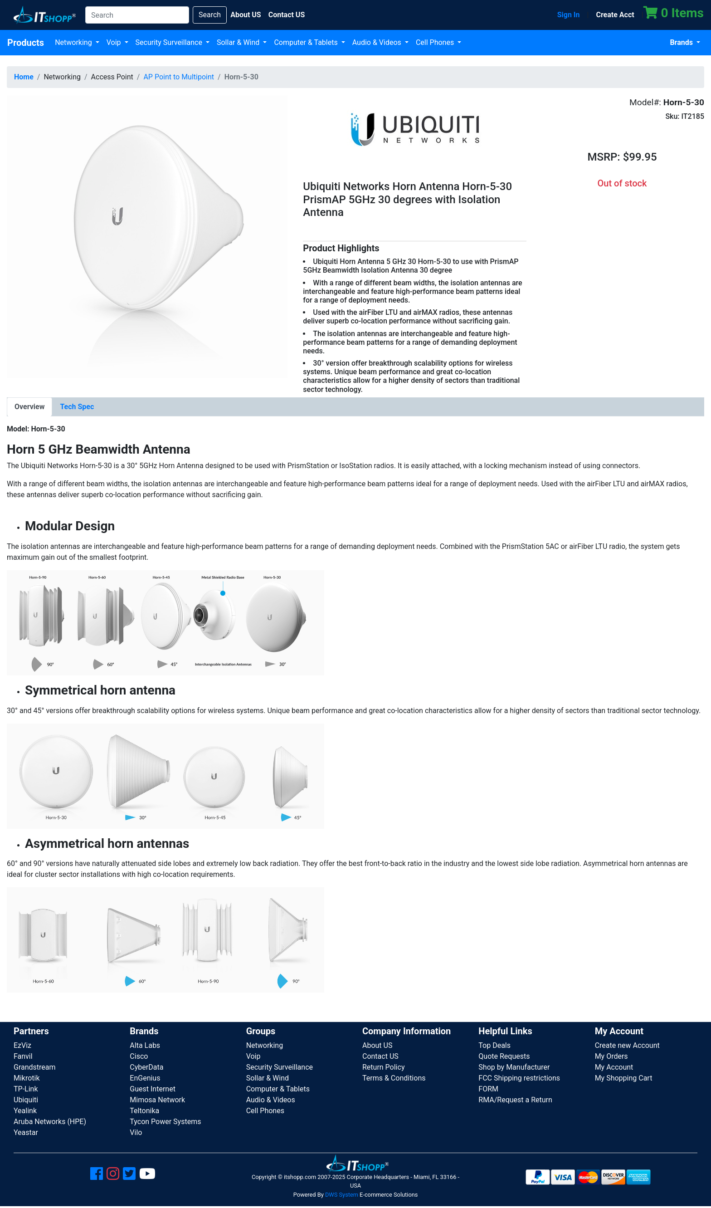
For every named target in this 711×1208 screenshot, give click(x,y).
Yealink (25, 1110)
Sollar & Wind (239, 42)
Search (210, 14)
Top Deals (494, 1045)
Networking (74, 42)
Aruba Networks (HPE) (50, 1121)
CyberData (146, 1067)
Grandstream (35, 1067)
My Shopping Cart (624, 1078)
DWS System (341, 1194)
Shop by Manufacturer (514, 1067)
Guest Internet (152, 1089)
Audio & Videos (377, 42)
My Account (614, 1067)
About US (377, 1045)
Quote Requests (504, 1056)
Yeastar (26, 1132)
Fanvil (23, 1056)
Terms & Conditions (394, 1078)
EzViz (22, 1045)
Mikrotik (27, 1078)
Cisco (139, 1056)
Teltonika (144, 1110)
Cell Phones (436, 42)
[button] (148, 236)
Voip (115, 42)
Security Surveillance (170, 42)
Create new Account (627, 1045)
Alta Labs (145, 1045)
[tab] (29, 406)
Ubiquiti (26, 1100)
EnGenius (145, 1078)
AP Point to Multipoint (178, 77)
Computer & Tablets (306, 42)
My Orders (611, 1056)
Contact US (380, 1056)
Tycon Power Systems (165, 1121)
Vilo (136, 1132)
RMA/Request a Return (515, 1100)
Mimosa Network (157, 1100)
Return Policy (383, 1067)
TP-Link (26, 1089)
